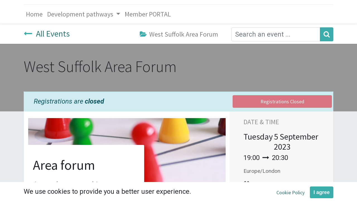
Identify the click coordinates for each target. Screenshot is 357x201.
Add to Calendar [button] (276, 185)
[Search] (326, 34)
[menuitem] (34, 14)
